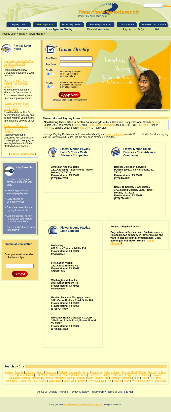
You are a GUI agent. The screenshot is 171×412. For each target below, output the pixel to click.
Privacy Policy (80, 100)
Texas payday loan (115, 134)
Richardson (11, 380)
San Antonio (55, 380)
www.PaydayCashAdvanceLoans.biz (83, 404)
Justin (77, 125)
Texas (22, 33)
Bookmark (22, 29)
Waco (127, 380)
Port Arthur (155, 378)
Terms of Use (115, 391)
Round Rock (25, 380)
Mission (81, 378)
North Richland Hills (97, 378)
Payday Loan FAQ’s (133, 29)
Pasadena (126, 378)
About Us (42, 391)
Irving (128, 375)
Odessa (114, 378)
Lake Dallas (95, 125)
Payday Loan (9, 33)
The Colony (86, 127)
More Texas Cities (156, 380)
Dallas (142, 372)
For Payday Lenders (72, 24)
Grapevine (94, 375)
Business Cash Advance (154, 24)
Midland (71, 378)
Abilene (9, 372)
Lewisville (108, 125)
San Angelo (40, 380)
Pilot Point (143, 125)
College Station (112, 372)
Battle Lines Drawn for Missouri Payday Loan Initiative (16, 129)
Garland (66, 375)
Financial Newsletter (98, 29)
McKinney (47, 378)
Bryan (86, 372)
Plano (144, 378)
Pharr (136, 378)
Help (157, 29)
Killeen (136, 375)
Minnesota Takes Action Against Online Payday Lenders (16, 84)
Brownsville (75, 372)
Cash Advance (127, 24)
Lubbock (25, 378)
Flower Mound (35, 33)
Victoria (117, 380)
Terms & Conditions (61, 100)
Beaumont (51, 372)
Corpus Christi (129, 372)
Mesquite (60, 378)
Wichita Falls (138, 380)
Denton (156, 122)
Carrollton (96, 372)
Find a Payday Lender (100, 24)
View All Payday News (22, 153)
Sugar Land (69, 380)
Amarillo (19, 372)
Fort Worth (41, 375)
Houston (118, 375)
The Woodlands (96, 380)
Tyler (108, 380)
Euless (12, 375)
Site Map (128, 391)
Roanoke (48, 127)
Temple (82, 380)
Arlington (30, 372)
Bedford (62, 372)
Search (167, 5)
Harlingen (107, 375)
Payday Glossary (79, 391)
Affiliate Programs (58, 391)
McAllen (36, 378)
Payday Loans (19, 24)
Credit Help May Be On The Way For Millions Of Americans (18, 64)
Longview (13, 378)
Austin (40, 372)
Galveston (54, 375)
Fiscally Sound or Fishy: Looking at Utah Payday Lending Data (16, 106)
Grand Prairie (79, 375)
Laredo (145, 375)
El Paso (162, 372)
